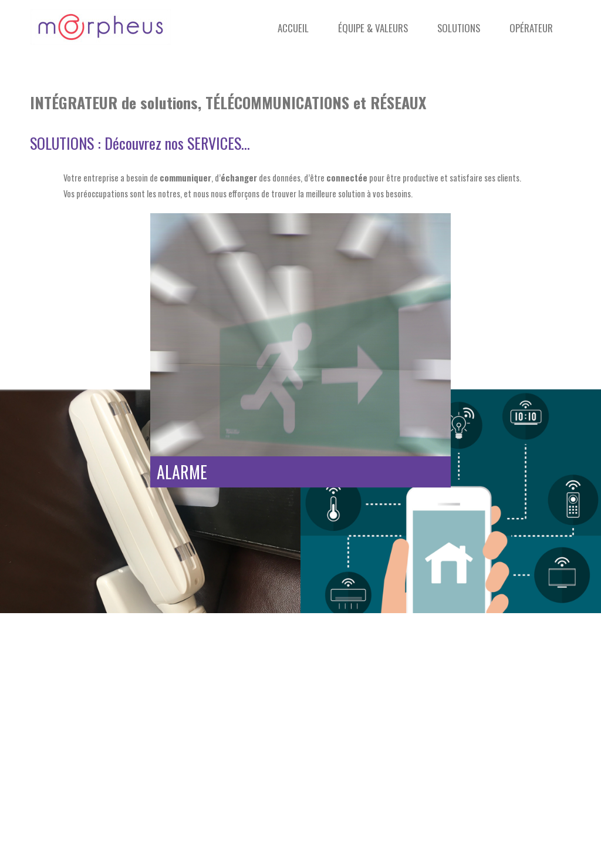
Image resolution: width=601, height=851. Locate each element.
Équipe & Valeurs (373, 28)
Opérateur (531, 28)
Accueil (293, 28)
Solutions (458, 28)
